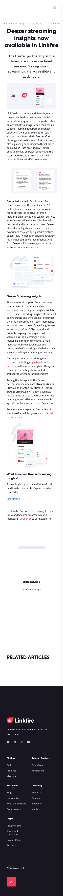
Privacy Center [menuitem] (14, 826)
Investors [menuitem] (36, 804)
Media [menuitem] (35, 809)
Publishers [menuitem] (37, 765)
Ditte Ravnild (12, 24)
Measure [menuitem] (11, 776)
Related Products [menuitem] (41, 758)
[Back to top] (11, 881)
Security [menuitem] (11, 845)
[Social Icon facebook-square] (27, 742)
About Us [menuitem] (36, 793)
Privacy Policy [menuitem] (14, 840)
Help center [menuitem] (13, 798)
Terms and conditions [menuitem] (12, 833)
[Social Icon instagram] (21, 742)
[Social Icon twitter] (9, 742)
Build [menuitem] (9, 765)
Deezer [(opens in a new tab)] (41, 113)
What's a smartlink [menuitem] (17, 804)
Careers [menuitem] (36, 798)
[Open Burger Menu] (54, 7)
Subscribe (25, 519)
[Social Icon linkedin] (15, 742)
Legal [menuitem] (10, 818)
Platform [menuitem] (11, 758)
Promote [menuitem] (11, 771)
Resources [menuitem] (12, 785)
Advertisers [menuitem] (38, 771)
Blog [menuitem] (9, 793)
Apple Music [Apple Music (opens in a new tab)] (36, 362)
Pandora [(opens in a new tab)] (11, 366)
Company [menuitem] (37, 785)
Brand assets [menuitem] (14, 809)
